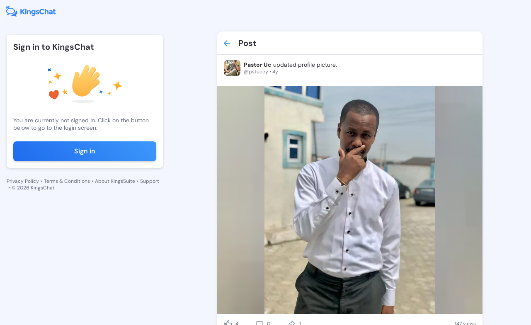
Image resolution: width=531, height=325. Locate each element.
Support (149, 181)
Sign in (84, 151)
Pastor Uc (258, 64)
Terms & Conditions (67, 181)
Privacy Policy (23, 181)
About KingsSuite (115, 181)
